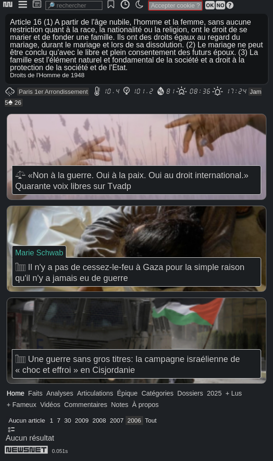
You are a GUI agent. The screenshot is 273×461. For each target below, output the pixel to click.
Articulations (95, 393)
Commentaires (85, 404)
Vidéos (50, 404)
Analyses (59, 393)
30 (67, 420)
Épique (127, 393)
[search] (74, 5)
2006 (134, 420)
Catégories (157, 393)
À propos (145, 404)
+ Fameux (21, 404)
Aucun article (27, 420)
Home (15, 393)
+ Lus (234, 393)
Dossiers (190, 393)
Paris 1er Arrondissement (53, 91)
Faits (35, 393)
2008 (99, 420)
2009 (82, 420)
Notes (119, 404)
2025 (214, 393)
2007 (117, 420)
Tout (151, 420)
